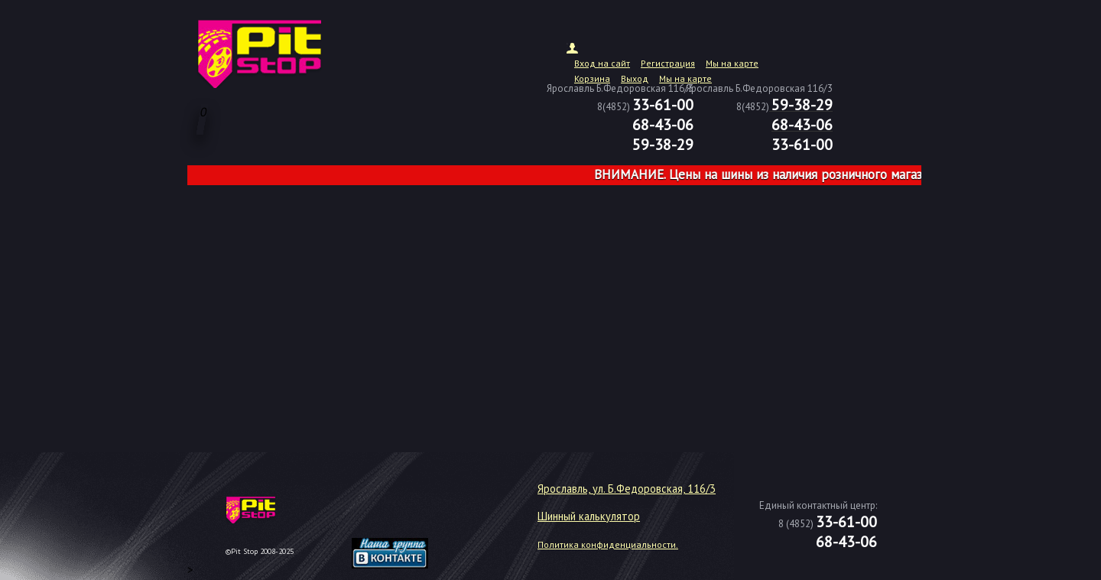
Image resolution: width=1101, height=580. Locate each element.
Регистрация (668, 63)
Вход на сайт (602, 63)
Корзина (592, 78)
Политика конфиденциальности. (608, 544)
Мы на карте (732, 63)
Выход (634, 78)
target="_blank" (409, 516)
